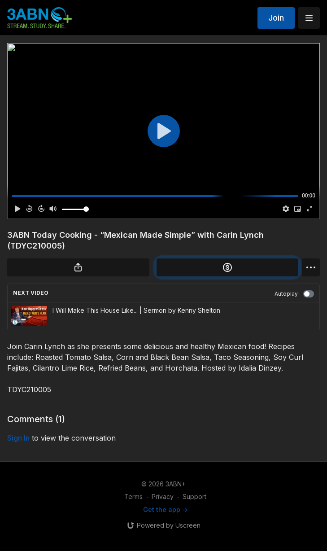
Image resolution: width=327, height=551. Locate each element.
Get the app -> (165, 509)
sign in (18, 437)
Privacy (163, 496)
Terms (133, 496)
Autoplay (294, 293)
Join (276, 17)
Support (194, 496)
